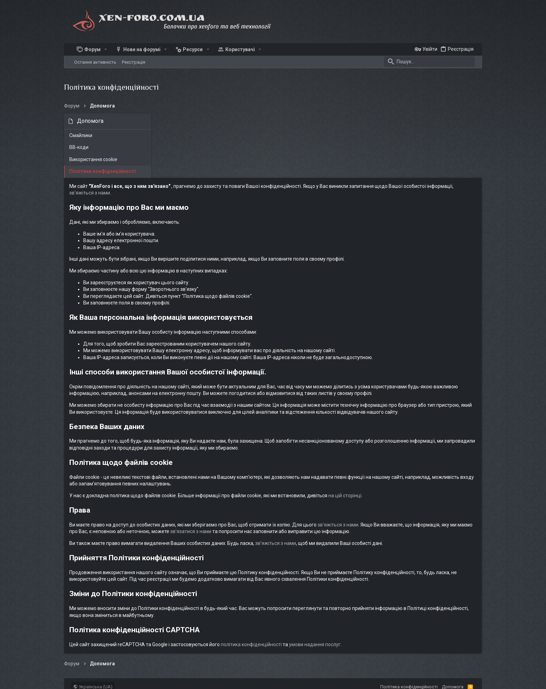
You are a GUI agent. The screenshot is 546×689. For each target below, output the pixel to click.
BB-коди (78, 147)
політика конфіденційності (345, 614)
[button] (105, 49)
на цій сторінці (438, 445)
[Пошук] (429, 61)
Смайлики (80, 135)
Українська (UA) (92, 656)
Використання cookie (93, 159)
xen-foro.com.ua (110, 680)
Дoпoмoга (452, 656)
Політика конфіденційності (102, 171)
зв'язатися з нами (377, 481)
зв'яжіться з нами (263, 129)
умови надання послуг (409, 614)
